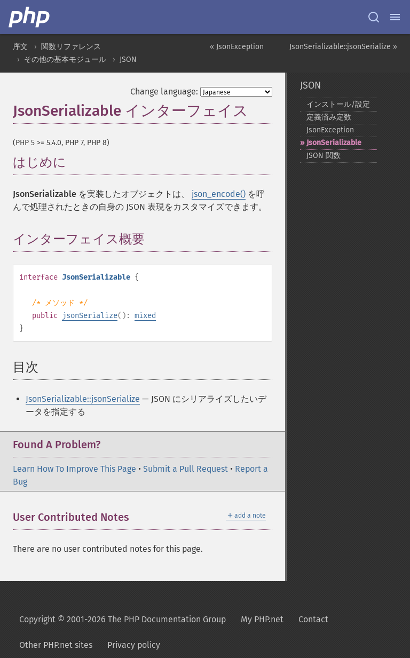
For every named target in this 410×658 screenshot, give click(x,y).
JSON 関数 (323, 155)
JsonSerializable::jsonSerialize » (343, 46)
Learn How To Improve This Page (74, 469)
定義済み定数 (328, 117)
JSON (128, 59)
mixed (145, 315)
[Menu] (395, 17)
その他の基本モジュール (65, 59)
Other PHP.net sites (55, 645)
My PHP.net (262, 619)
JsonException (330, 129)
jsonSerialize (89, 315)
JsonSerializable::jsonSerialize (83, 399)
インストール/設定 (338, 104)
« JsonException (237, 46)
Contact (313, 619)
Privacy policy (133, 645)
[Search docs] (373, 17)
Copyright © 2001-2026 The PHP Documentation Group (122, 619)
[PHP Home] (30, 17)
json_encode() (219, 194)
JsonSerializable (333, 142)
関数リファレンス (71, 46)
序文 (20, 46)
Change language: (164, 91)
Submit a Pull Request (185, 469)
